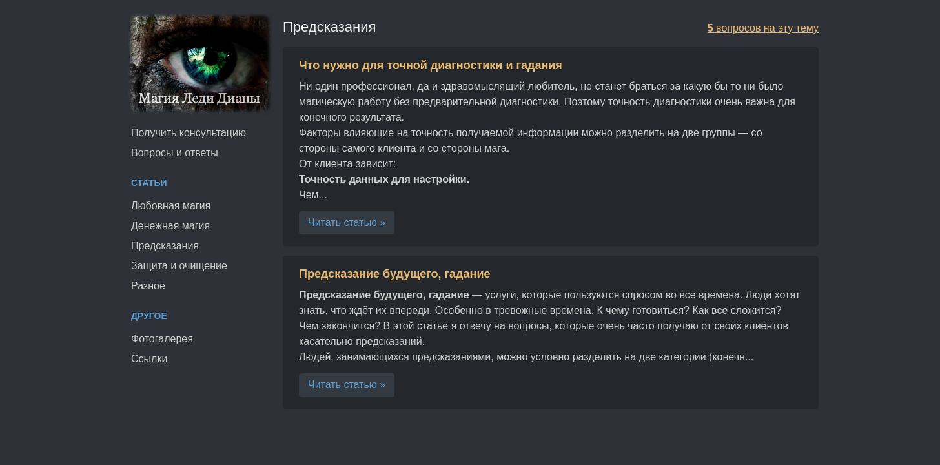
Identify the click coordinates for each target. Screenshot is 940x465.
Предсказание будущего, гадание (395, 273)
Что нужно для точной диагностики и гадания (430, 65)
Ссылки (149, 358)
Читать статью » (346, 222)
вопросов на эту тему (763, 28)
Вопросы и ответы (174, 152)
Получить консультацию (188, 132)
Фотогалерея (162, 338)
